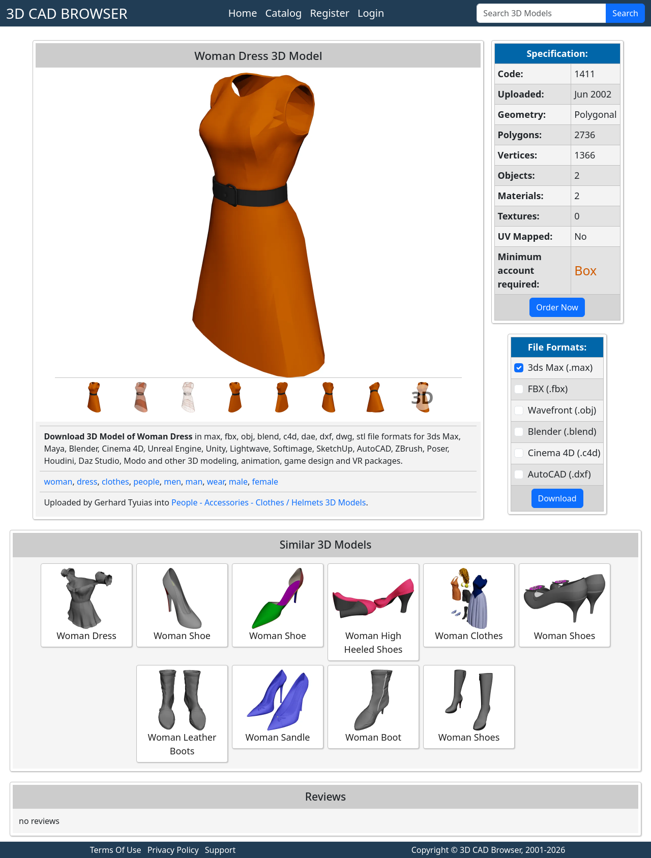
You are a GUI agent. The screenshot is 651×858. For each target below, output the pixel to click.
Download (557, 498)
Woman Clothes (469, 605)
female (265, 481)
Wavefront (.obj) (562, 410)
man (194, 481)
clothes (115, 481)
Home (242, 13)
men (172, 481)
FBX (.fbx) (548, 389)
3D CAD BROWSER (67, 13)
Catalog (283, 13)
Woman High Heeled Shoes (373, 611)
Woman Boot (373, 706)
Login (371, 13)
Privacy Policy (173, 849)
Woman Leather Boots (182, 713)
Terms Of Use (115, 849)
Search (625, 13)
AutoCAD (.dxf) (559, 474)
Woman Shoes (564, 605)
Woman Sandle (277, 706)
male (238, 481)
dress (87, 481)
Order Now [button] (557, 307)
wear (216, 481)
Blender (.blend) (562, 431)
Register (329, 13)
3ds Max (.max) (560, 367)
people (146, 481)
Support (220, 849)
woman (58, 481)
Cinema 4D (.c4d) (564, 453)
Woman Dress (86, 605)
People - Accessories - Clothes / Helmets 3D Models (268, 502)
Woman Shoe (182, 605)
